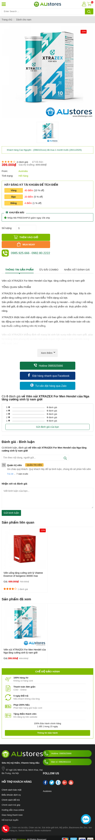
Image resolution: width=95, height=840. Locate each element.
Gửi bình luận (11, 505)
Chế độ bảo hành (47, 664)
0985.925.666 (20, 245)
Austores (47, 784)
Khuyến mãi (15, 212)
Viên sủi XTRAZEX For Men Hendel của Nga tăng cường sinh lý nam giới (25, 644)
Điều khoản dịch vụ (11, 787)
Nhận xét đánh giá (77, 262)
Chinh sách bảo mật (11, 782)
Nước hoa (6, 820)
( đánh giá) (22, 162)
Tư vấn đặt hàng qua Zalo (48, 378)
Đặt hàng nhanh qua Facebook (48, 368)
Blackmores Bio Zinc (78, 820)
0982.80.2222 (41, 245)
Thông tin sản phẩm (19, 262)
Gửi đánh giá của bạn (47, 419)
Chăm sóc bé (35, 820)
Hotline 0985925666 (48, 358)
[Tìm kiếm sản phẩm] (47, 11)
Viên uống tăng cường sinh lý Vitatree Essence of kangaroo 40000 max (23, 567)
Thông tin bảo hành (47, 725)
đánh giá (52, 400)
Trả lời (10, 466)
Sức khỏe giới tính (50, 820)
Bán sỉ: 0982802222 (57, 754)
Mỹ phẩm (63, 820)
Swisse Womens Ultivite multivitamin (34, 823)
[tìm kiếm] (89, 11)
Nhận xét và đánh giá (14, 476)
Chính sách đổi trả (11, 792)
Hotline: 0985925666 (57, 746)
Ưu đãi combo (48, 262)
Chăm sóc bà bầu (20, 820)
